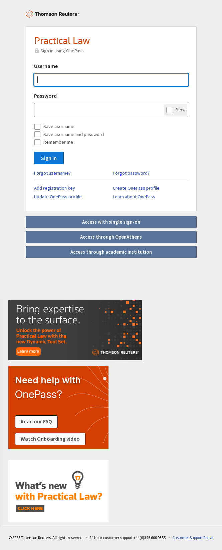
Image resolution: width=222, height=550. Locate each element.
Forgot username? (52, 173)
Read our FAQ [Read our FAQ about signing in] (36, 421)
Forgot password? (131, 173)
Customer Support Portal (192, 537)
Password (45, 95)
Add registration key (54, 188)
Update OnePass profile (58, 197)
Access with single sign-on (111, 222)
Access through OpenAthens (111, 237)
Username (46, 66)
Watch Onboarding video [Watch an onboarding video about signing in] (50, 439)
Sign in (49, 158)
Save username (58, 126)
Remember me (58, 142)
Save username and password (73, 134)
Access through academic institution (111, 252)
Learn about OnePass (134, 197)
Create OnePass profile (136, 188)
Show (180, 110)
